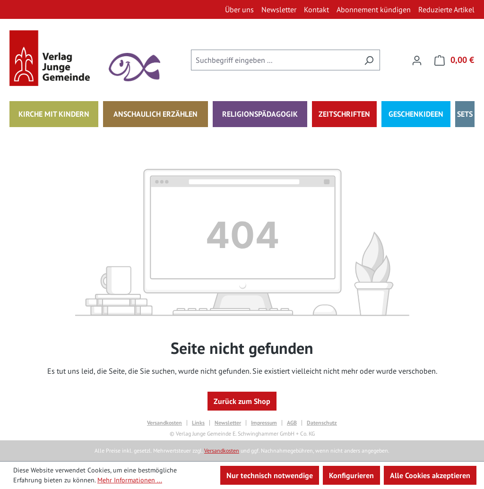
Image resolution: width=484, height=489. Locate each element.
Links (198, 423)
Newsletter (228, 423)
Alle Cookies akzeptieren (430, 475)
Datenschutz (322, 423)
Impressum (264, 423)
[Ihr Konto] (417, 60)
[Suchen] (369, 60)
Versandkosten (164, 423)
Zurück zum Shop (242, 401)
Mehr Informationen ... (129, 480)
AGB (292, 423)
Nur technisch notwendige (269, 475)
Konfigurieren (351, 475)
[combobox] (274, 60)
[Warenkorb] (451, 60)
